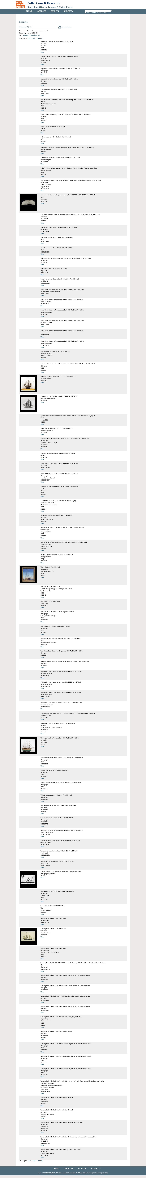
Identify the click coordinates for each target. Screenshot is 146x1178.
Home (29, 11)
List (39, 35)
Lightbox (25, 35)
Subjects (68, 11)
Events (55, 11)
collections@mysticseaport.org (95, 1173)
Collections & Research (43, 3)
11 (42, 38)
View (42, 52)
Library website (69, 1173)
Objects (41, 11)
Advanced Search (102, 12)
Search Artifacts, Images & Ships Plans (49, 7)
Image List (33, 35)
